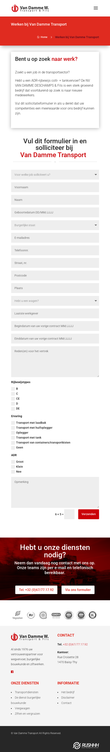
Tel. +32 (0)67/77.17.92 (36, 590)
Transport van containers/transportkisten (40, 443)
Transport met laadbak (28, 423)
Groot (17, 462)
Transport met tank (26, 438)
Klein (17, 467)
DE (15, 409)
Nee (16, 472)
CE (15, 399)
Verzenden (89, 514)
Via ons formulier (78, 590)
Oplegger (19, 433)
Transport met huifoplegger (31, 428)
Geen (17, 448)
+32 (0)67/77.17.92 (75, 644)
